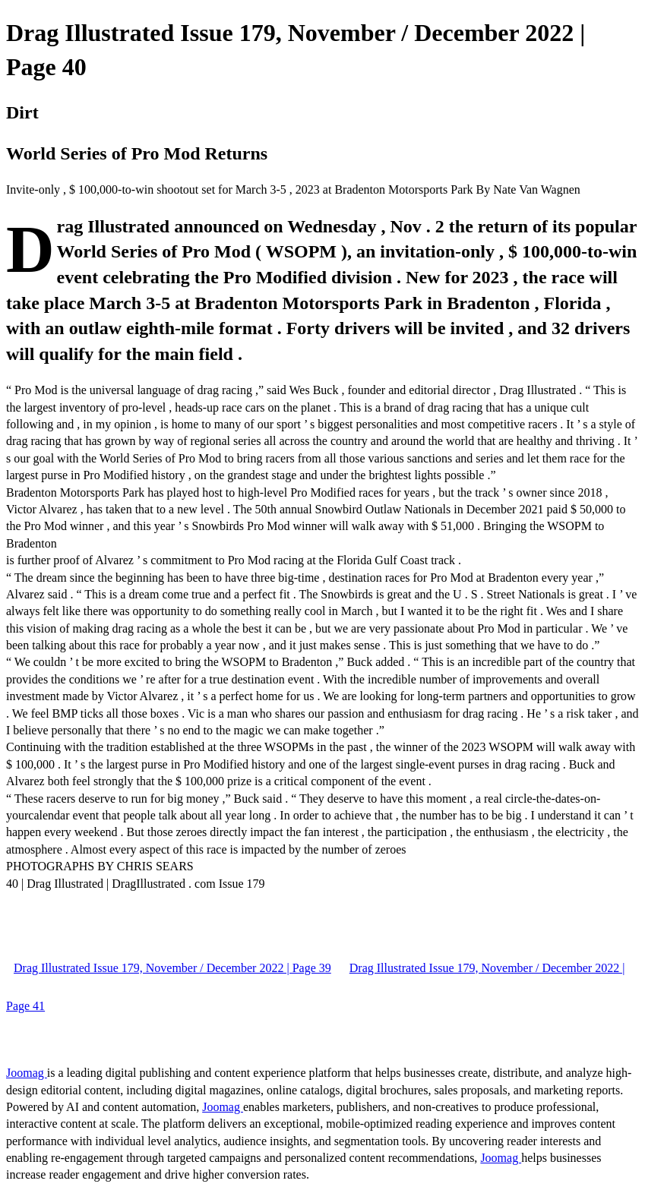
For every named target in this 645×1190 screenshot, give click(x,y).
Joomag (26, 1072)
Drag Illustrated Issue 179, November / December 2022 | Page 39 (172, 967)
